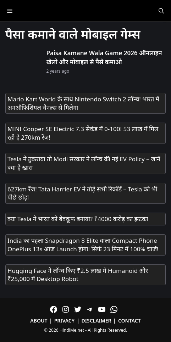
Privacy (64, 320)
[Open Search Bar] (161, 10)
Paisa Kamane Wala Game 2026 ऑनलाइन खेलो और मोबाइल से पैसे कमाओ (104, 57)
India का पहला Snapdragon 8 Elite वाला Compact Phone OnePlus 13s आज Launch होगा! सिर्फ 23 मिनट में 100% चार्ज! (82, 244)
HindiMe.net (72, 330)
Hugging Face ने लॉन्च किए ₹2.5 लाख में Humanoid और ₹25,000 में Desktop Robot (77, 275)
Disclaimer (96, 320)
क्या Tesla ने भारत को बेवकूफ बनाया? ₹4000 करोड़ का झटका (77, 219)
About (38, 320)
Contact (129, 320)
